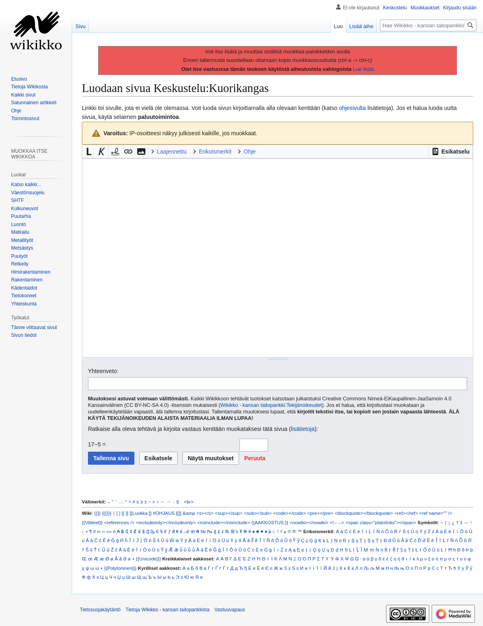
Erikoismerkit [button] (215, 151)
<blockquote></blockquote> (364, 513)
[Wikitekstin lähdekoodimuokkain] (277, 257)
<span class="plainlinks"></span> (380, 522)
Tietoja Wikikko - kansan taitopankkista (167, 610)
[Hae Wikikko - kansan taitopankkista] (428, 25)
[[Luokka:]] (140, 513)
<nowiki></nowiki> (309, 522)
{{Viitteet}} (92, 522)
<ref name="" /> (435, 513)
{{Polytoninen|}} (120, 568)
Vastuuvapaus (230, 610)
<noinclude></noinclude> (223, 522)
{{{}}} (106, 513)
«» (109, 531)
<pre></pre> (320, 513)
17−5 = (97, 444)
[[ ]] (125, 513)
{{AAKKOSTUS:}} (270, 522)
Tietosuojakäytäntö (100, 610)
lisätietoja (302, 429)
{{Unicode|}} (148, 558)
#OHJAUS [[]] (167, 513)
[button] (450, 151)
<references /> (119, 522)
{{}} (97, 513)
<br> (189, 501)
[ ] (118, 513)
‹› (103, 531)
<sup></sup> (229, 513)
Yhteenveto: (103, 371)
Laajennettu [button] (172, 151)
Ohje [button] (250, 151)
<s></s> (204, 513)
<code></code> (289, 513)
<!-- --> (336, 522)
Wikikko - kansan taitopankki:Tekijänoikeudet (271, 405)
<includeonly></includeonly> (166, 522)
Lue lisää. (364, 69)
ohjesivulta (352, 108)
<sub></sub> (258, 513)
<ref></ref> (406, 513)
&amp (189, 513)
